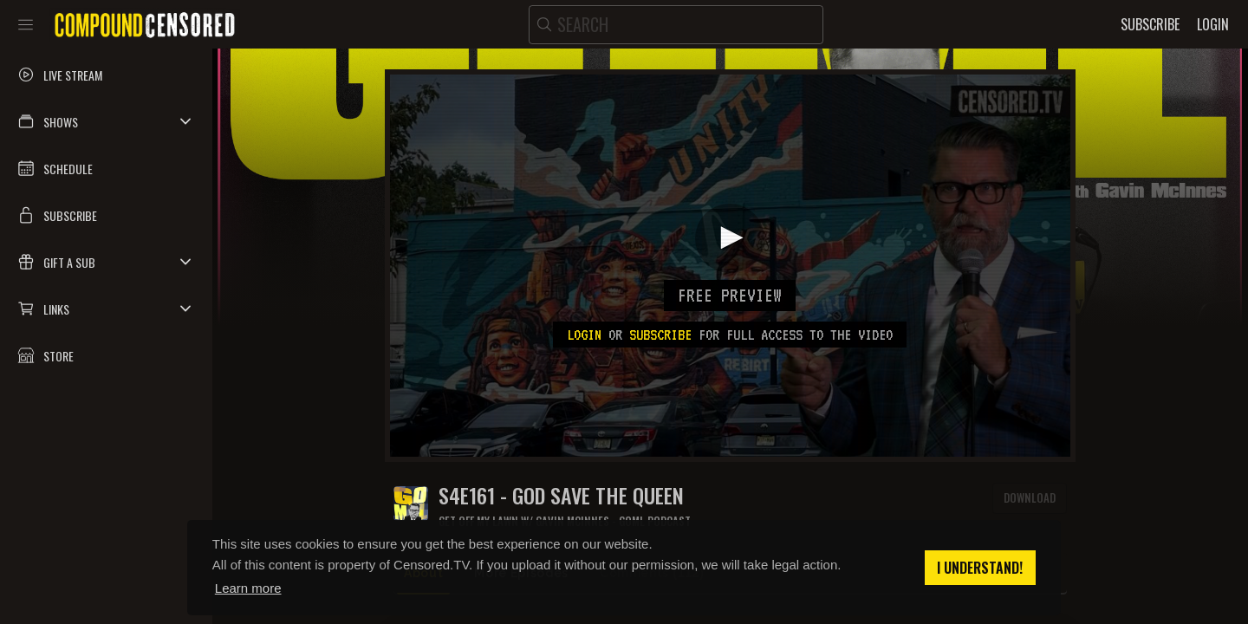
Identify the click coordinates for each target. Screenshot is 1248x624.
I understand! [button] (980, 567)
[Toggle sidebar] (25, 24)
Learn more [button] (248, 588)
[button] (106, 121)
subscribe (660, 334)
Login (584, 334)
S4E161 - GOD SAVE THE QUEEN (561, 495)
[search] (676, 24)
